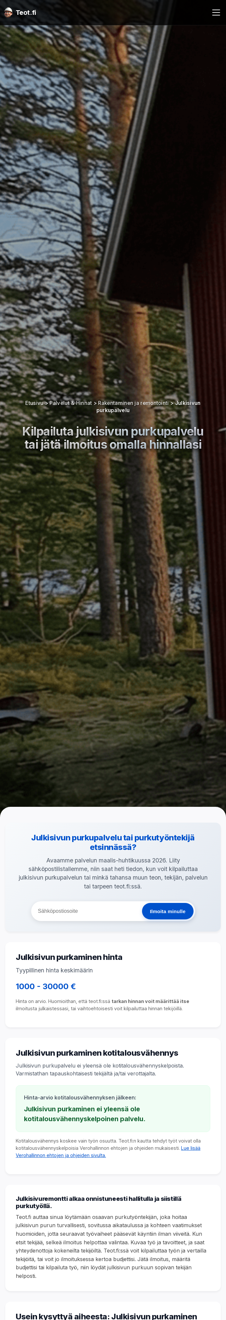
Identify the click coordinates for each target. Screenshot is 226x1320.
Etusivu (34, 403)
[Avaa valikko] (216, 12)
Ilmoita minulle (168, 911)
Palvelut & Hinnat (71, 403)
